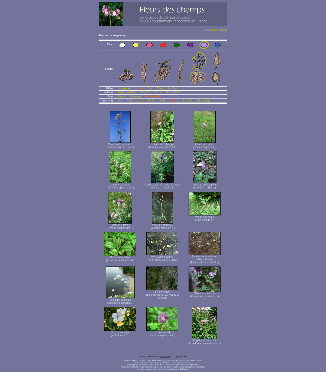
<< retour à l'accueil (216, 30)
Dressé (122, 96)
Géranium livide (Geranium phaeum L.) (162, 332)
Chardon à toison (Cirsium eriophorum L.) (120, 225)
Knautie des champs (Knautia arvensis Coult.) (162, 144)
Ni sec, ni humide (167, 88)
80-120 (174, 100)
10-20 (139, 100)
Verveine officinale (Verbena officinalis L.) (162, 225)
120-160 (187, 100)
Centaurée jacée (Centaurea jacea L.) (204, 144)
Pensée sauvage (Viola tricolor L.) (120, 332)
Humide (138, 88)
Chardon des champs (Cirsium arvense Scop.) (120, 144)
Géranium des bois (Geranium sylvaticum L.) (205, 293)
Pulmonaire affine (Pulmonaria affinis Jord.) (120, 258)
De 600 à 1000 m (151, 92)
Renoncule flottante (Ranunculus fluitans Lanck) (162, 257)
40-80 (162, 100)
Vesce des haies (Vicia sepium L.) (205, 217)
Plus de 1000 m (174, 92)
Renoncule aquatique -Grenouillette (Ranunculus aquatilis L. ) (205, 258)
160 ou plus (203, 100)
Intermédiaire (153, 96)
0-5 (120, 100)
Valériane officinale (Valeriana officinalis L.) (120, 300)
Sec (150, 88)
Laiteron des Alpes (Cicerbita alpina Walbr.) (120, 185)
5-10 (129, 100)
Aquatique (124, 88)
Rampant (136, 96)
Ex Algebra (165, 356)
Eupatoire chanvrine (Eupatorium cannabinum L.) (204, 340)
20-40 (151, 100)
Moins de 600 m (127, 92)
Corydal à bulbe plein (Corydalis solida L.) (205, 185)
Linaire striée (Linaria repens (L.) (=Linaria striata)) (162, 293)
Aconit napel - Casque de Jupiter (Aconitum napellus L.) (162, 185)
